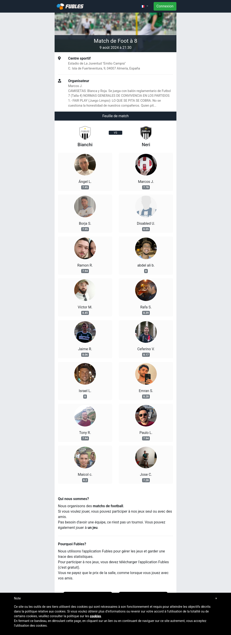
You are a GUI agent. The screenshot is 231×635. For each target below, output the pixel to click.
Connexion (165, 6)
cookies (95, 616)
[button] (144, 6)
